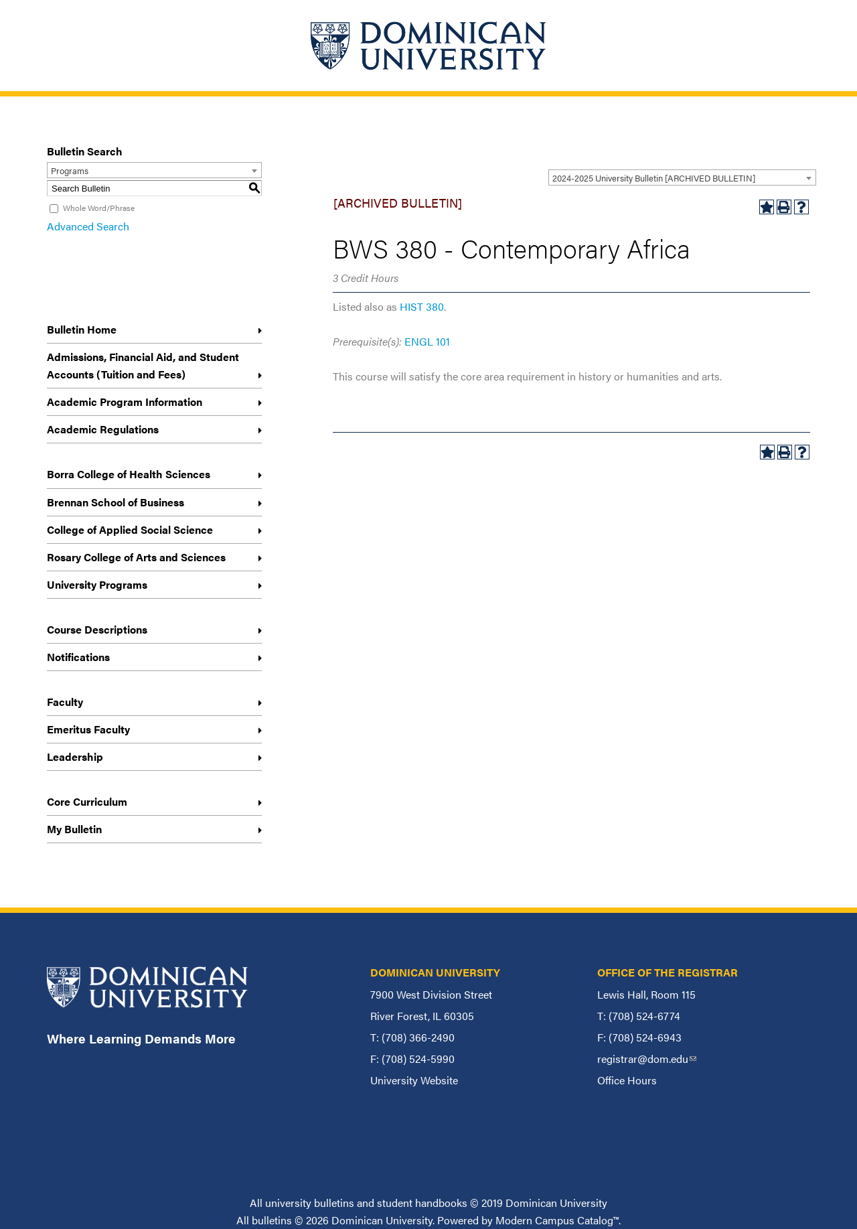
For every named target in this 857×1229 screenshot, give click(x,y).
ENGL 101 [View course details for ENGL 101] (427, 341)
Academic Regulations (103, 429)
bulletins (272, 1220)
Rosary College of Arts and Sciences (136, 557)
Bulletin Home (81, 329)
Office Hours (627, 1080)
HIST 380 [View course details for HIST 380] (422, 306)
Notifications (78, 656)
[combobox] (682, 177)
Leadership (75, 756)
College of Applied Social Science (130, 529)
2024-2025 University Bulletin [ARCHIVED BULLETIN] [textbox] (653, 177)
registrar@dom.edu (646, 1058)
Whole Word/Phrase (99, 208)
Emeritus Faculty (88, 729)
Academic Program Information (124, 401)
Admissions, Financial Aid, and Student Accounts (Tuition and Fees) (143, 365)
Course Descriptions (97, 629)
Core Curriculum (87, 801)
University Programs (97, 584)
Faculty (65, 701)
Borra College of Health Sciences (128, 474)
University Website (414, 1080)
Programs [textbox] (69, 170)
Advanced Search (88, 226)
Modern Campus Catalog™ (557, 1220)
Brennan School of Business (115, 502)
